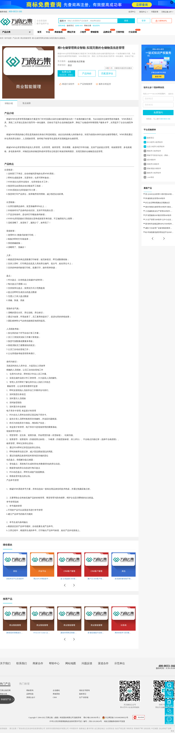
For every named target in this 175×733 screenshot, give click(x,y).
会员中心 (131, 12)
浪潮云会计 (30, 697)
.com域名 (150, 177)
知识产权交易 (120, 728)
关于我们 (5, 663)
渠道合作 (103, 663)
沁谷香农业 (110, 728)
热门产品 (5, 683)
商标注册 (87, 26)
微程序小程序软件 (154, 173)
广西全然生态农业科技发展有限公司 (31, 728)
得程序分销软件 (153, 164)
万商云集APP (167, 12)
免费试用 (66, 73)
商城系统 (56, 694)
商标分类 (3, 694)
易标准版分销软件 (154, 168)
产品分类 (16, 38)
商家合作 (38, 663)
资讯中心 (143, 12)
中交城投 (154, 728)
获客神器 (61, 26)
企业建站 (56, 690)
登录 (144, 21)
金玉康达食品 (99, 728)
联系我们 (21, 663)
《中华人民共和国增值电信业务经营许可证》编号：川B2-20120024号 (75, 721)
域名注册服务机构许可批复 (114, 721)
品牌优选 (29, 694)
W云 (48, 32)
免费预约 (158, 112)
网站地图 (70, 663)
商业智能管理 (25, 38)
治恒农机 (147, 728)
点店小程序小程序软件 (155, 147)
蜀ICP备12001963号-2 (91, 718)
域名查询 (96, 26)
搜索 (126, 21)
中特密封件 (73, 728)
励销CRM (79, 26)
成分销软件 (151, 160)
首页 (39, 32)
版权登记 (70, 26)
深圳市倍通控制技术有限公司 (57, 728)
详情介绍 (9, 103)
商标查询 (29, 690)
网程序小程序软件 (154, 151)
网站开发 (71, 32)
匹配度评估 (107, 73)
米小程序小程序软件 (155, 142)
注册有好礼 (161, 21)
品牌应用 (107, 32)
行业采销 (133, 32)
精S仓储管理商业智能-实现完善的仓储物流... (49, 38)
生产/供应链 (83, 697)
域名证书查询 (84, 690)
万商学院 (120, 32)
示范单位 (119, 663)
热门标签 (24, 683)
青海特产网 (138, 728)
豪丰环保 (90, 728)
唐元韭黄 (12, 728)
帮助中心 (54, 663)
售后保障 (26, 103)
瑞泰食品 (82, 728)
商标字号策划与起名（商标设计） (158, 156)
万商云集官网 (5, 690)
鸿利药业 (129, 728)
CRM (55, 697)
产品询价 (86, 73)
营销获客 (95, 32)
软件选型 (8, 38)
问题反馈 (154, 12)
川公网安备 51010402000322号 (115, 718)
